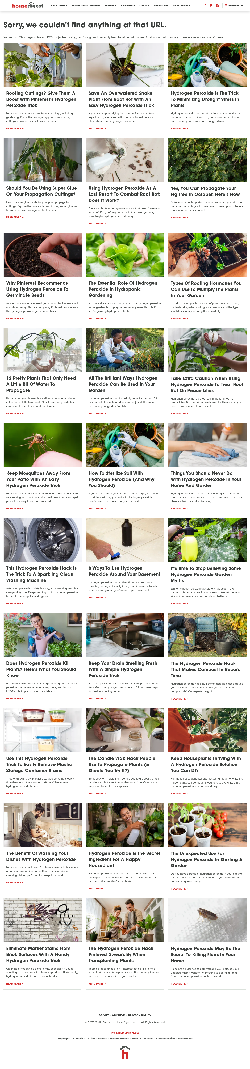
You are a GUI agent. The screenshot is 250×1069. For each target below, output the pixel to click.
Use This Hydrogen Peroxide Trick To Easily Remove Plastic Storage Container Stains (39, 765)
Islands (148, 1038)
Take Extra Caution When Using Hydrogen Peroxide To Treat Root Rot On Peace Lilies (207, 385)
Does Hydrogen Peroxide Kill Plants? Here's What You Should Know (41, 669)
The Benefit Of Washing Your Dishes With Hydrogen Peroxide (41, 857)
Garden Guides (119, 1038)
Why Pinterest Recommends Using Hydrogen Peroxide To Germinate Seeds (37, 289)
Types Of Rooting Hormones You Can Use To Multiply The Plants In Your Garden (206, 289)
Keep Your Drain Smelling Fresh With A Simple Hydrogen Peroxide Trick (123, 669)
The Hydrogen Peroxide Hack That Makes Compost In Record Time (206, 670)
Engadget (64, 1038)
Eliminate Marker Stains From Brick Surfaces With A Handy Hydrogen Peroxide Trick (38, 955)
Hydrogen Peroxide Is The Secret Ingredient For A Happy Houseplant (124, 860)
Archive (118, 1015)
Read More (13, 128)
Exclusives (59, 5)
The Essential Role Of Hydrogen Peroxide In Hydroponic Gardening (123, 289)
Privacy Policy (139, 1015)
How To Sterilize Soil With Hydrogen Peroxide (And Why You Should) (121, 479)
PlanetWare (185, 1038)
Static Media (103, 1022)
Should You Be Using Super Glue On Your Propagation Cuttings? (41, 191)
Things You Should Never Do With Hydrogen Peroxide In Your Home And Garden (206, 479)
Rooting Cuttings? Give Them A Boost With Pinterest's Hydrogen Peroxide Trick (41, 99)
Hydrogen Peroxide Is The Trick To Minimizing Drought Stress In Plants (205, 99)
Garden (110, 5)
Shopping (161, 5)
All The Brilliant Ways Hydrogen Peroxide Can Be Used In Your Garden (123, 384)
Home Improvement (86, 5)
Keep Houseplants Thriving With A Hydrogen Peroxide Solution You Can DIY (206, 765)
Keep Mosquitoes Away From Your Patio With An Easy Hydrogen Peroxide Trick (38, 479)
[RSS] (217, 6)
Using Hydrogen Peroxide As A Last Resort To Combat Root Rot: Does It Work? (124, 194)
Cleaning (128, 5)
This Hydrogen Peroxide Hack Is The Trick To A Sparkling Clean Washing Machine (41, 574)
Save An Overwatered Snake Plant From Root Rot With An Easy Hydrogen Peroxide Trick (121, 99)
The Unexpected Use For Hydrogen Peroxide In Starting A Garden (207, 860)
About (104, 1015)
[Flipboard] (211, 6)
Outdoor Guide (165, 1038)
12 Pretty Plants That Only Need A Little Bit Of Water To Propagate (41, 384)
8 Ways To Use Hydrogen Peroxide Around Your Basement (124, 571)
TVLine (90, 1038)
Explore (102, 1038)
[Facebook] (205, 6)
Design (144, 5)
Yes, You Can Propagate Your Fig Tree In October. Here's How (205, 192)
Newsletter (234, 5)
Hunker (136, 1038)
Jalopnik (78, 1038)
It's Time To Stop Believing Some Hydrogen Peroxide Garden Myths (206, 575)
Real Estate (181, 5)
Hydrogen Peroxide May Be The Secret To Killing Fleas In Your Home (205, 955)
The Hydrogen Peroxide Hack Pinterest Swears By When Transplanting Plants (121, 955)
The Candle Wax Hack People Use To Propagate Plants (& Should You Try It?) (122, 765)
